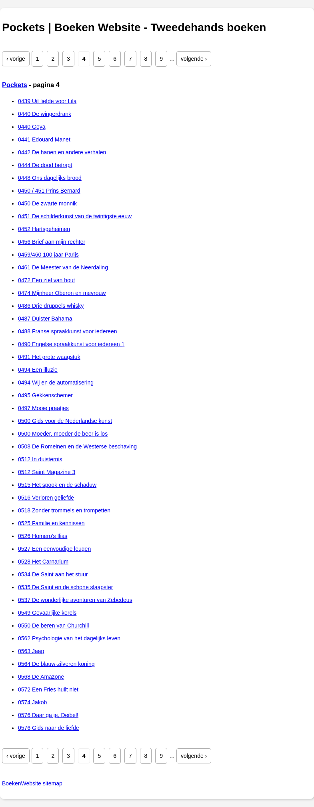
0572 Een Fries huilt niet (48, 689)
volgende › (194, 59)
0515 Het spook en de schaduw (57, 485)
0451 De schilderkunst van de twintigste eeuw (75, 216)
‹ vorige (15, 59)
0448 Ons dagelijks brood (50, 178)
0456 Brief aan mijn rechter (51, 242)
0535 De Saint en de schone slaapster (65, 587)
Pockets (14, 84)
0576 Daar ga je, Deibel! (48, 715)
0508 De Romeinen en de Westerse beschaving (77, 446)
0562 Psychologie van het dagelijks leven (69, 638)
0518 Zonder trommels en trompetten (64, 510)
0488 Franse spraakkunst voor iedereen (67, 331)
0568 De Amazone (41, 676)
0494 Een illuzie (38, 370)
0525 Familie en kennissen (51, 523)
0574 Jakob (32, 702)
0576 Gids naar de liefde (48, 728)
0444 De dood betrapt (45, 165)
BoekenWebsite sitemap (32, 783)
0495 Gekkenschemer (45, 395)
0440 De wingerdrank (44, 114)
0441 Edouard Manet (44, 139)
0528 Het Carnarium (43, 561)
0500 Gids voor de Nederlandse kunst (65, 421)
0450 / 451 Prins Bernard (49, 190)
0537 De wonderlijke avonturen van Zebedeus (75, 600)
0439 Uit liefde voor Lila (47, 101)
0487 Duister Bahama (45, 318)
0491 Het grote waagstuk (49, 357)
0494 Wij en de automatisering (56, 382)
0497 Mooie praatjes (43, 408)
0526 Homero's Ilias (42, 536)
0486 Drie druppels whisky (51, 306)
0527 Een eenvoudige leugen (54, 549)
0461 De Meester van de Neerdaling (63, 267)
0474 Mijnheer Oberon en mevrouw (62, 293)
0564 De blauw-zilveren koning (56, 664)
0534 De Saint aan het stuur (53, 574)
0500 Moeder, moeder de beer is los (63, 433)
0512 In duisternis (40, 459)
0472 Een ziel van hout (46, 280)
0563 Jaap (31, 651)
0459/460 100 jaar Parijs (48, 254)
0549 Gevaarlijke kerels (47, 613)
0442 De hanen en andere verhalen (62, 152)
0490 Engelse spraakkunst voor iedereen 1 (71, 344)
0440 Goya (32, 127)
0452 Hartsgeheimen (44, 229)
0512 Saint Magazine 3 (46, 472)
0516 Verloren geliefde (46, 497)
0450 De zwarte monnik (47, 203)
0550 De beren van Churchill (53, 625)
